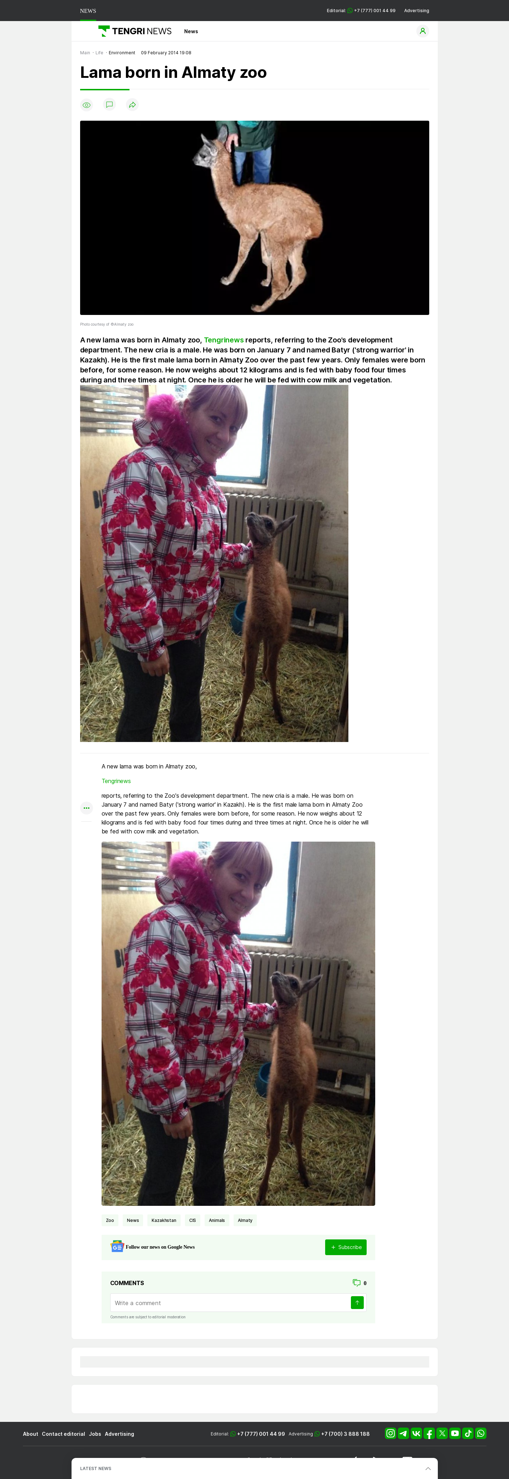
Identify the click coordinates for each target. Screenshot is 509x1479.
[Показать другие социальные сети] (86, 809)
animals (217, 1220)
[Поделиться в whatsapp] (86, 767)
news (133, 1220)
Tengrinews (224, 340)
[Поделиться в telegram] (86, 781)
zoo (110, 1220)
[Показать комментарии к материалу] (86, 832)
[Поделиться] (132, 105)
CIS (192, 1220)
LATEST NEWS (95, 1468)
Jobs (95, 1434)
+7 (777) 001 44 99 (261, 1434)
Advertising (416, 10)
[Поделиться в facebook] (86, 795)
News (191, 31)
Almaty (245, 1220)
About (30, 1434)
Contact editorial (63, 1434)
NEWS (88, 11)
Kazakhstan (164, 1220)
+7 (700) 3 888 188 (345, 1434)
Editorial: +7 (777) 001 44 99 (361, 10)
